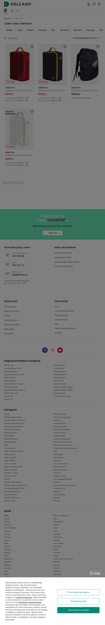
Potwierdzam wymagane (78, 592)
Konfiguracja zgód (78, 601)
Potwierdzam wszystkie (78, 610)
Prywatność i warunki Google (29, 602)
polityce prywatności (24, 597)
